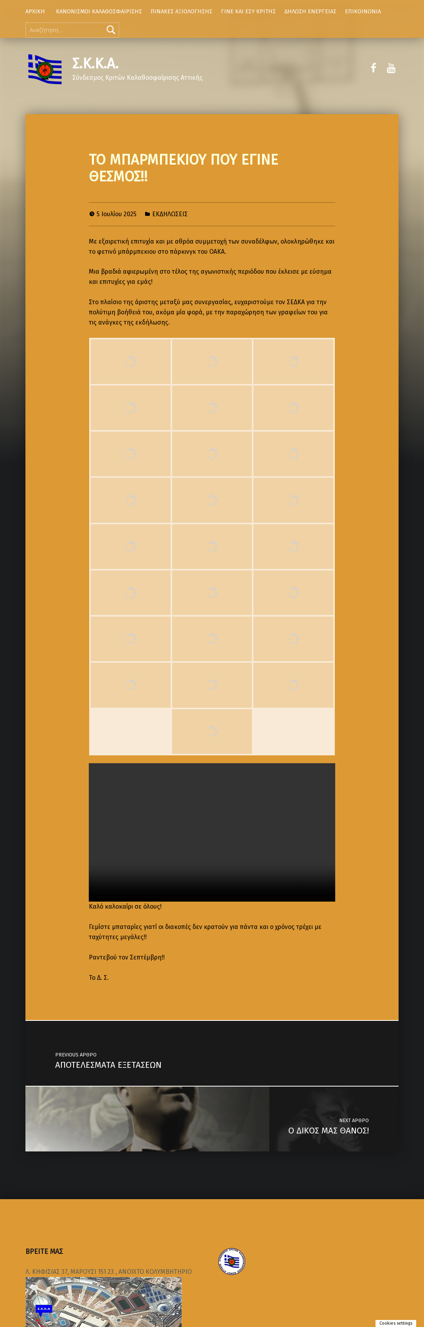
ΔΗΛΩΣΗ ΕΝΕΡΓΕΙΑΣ (310, 11)
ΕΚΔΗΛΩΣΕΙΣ (170, 214)
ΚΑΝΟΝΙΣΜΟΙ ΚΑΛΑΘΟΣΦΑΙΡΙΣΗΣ (99, 11)
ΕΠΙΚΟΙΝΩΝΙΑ (363, 11)
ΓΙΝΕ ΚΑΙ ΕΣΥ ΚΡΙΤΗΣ (248, 11)
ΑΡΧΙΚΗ (35, 11)
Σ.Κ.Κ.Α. (95, 63)
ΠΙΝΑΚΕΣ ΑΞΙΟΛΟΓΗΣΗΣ (181, 11)
